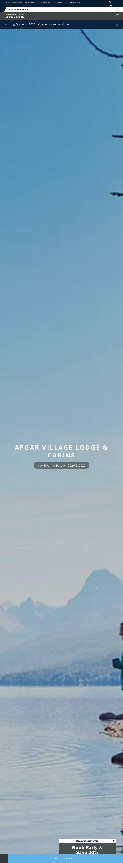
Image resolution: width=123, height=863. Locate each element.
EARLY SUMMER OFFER (87, 834)
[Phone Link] (4, 858)
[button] (61, 17)
